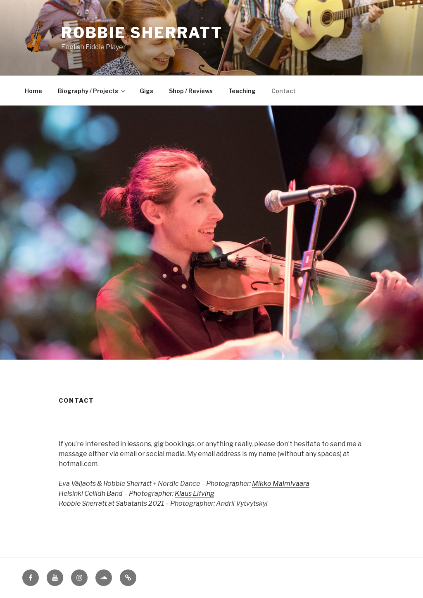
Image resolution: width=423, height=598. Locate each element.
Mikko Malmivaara (280, 484)
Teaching (242, 90)
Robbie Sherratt (142, 33)
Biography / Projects (92, 90)
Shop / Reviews (191, 90)
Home (33, 90)
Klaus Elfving (194, 493)
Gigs (146, 90)
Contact (283, 90)
